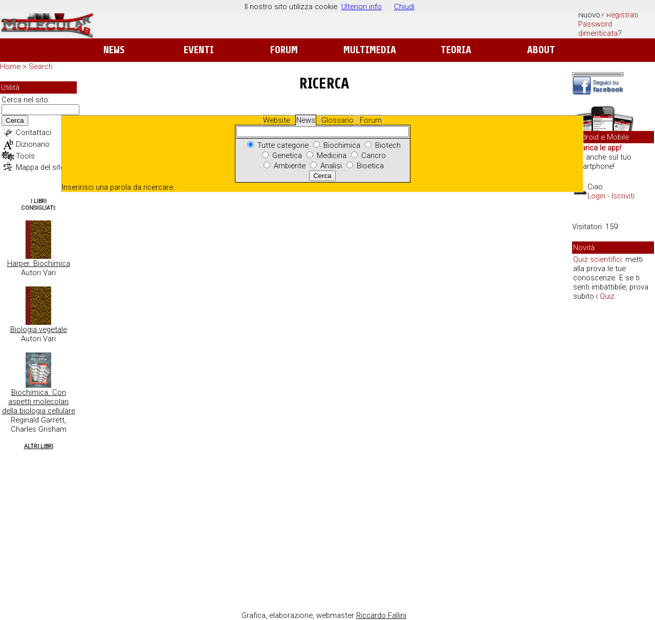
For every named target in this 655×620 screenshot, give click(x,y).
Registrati (622, 14)
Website (276, 120)
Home (10, 66)
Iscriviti (623, 196)
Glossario (337, 120)
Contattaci (33, 132)
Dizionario (33, 144)
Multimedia (369, 50)
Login (596, 196)
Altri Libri (38, 446)
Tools (25, 156)
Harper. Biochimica (38, 263)
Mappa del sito (40, 167)
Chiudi (404, 6)
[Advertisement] (613, 465)
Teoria (456, 50)
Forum (284, 50)
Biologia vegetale (38, 329)
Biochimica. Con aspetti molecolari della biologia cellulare (38, 401)
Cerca (15, 120)
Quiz (607, 296)
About (541, 50)
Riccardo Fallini (381, 615)
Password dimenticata (598, 28)
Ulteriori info (361, 6)
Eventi (199, 50)
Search (41, 66)
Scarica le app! (596, 147)
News (113, 50)
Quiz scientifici (597, 259)
